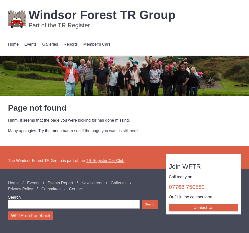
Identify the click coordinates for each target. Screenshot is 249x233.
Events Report (60, 183)
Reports (71, 44)
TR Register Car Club (105, 161)
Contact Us (203, 207)
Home (13, 44)
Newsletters (91, 183)
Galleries (50, 44)
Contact (76, 189)
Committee (51, 189)
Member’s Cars (97, 44)
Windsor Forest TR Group (102, 15)
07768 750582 (187, 187)
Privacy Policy (20, 189)
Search (14, 197)
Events (30, 44)
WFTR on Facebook (30, 215)
